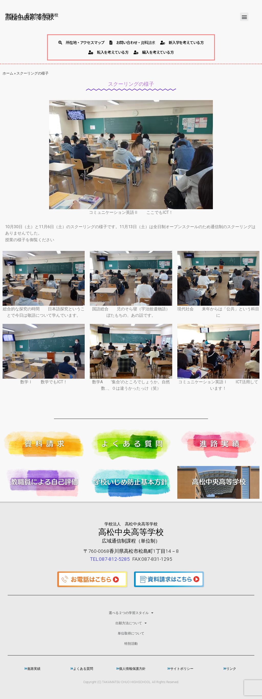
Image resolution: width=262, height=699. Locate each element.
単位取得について (131, 633)
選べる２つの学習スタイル (131, 613)
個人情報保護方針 (131, 669)
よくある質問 (81, 669)
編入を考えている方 (154, 52)
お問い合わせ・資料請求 (132, 42)
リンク (229, 669)
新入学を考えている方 (182, 42)
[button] (244, 17)
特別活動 (131, 643)
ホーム (8, 73)
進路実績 (32, 669)
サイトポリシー (180, 669)
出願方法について (131, 623)
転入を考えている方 (108, 52)
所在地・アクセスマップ (81, 42)
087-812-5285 (114, 559)
